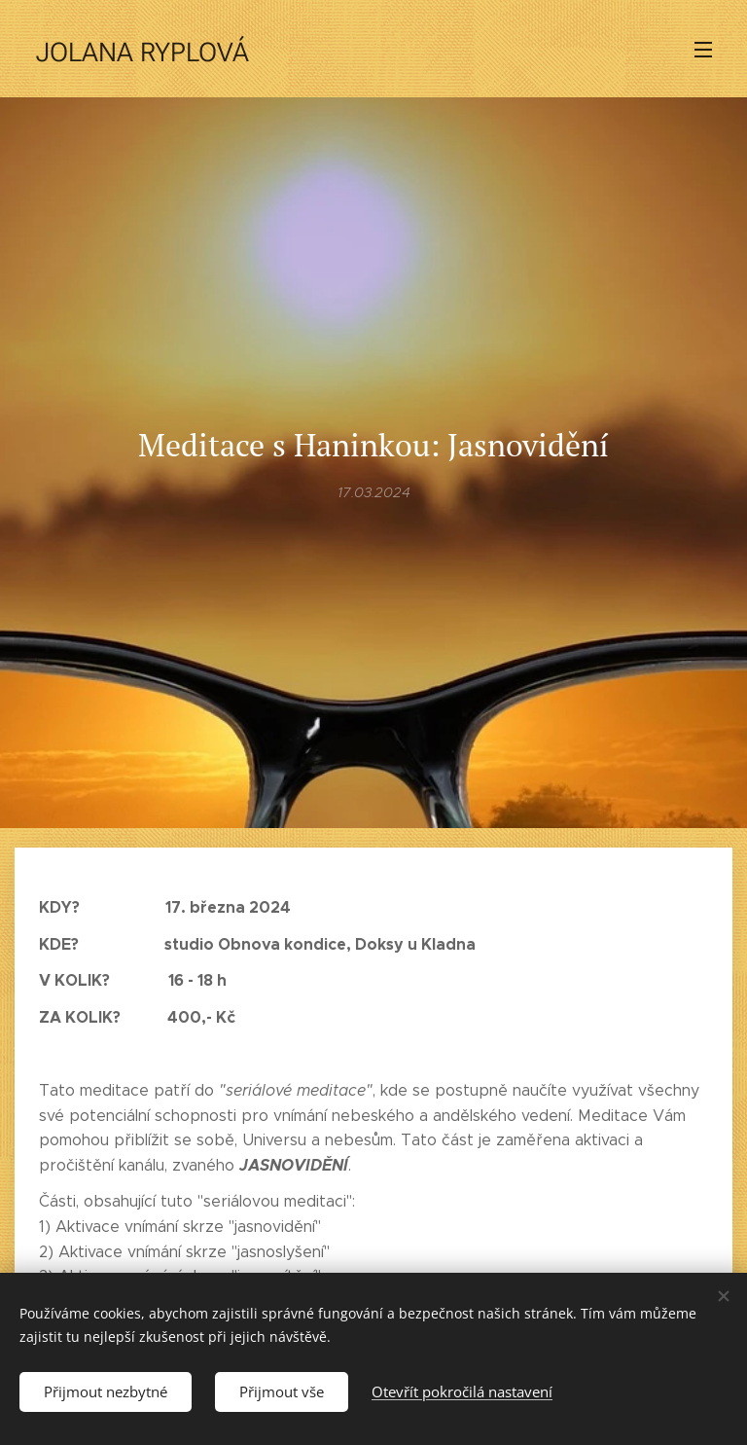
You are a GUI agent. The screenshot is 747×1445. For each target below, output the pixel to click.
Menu (703, 50)
